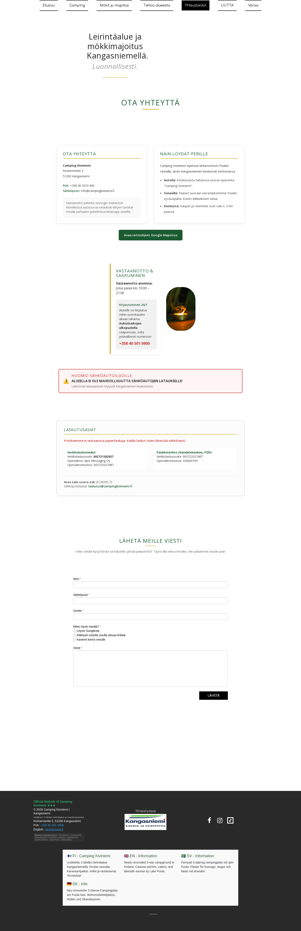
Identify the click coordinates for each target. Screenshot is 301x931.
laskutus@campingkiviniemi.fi (110, 486)
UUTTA (227, 5)
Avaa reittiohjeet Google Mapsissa (150, 235)
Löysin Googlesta (86, 630)
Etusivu (49, 5)
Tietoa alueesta (156, 5)
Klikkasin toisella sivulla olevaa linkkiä (99, 635)
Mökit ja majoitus (114, 5)
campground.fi (54, 829)
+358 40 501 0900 (134, 343)
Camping (77, 5)
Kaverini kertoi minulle (89, 639)
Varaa (253, 5)
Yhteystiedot (195, 5)
